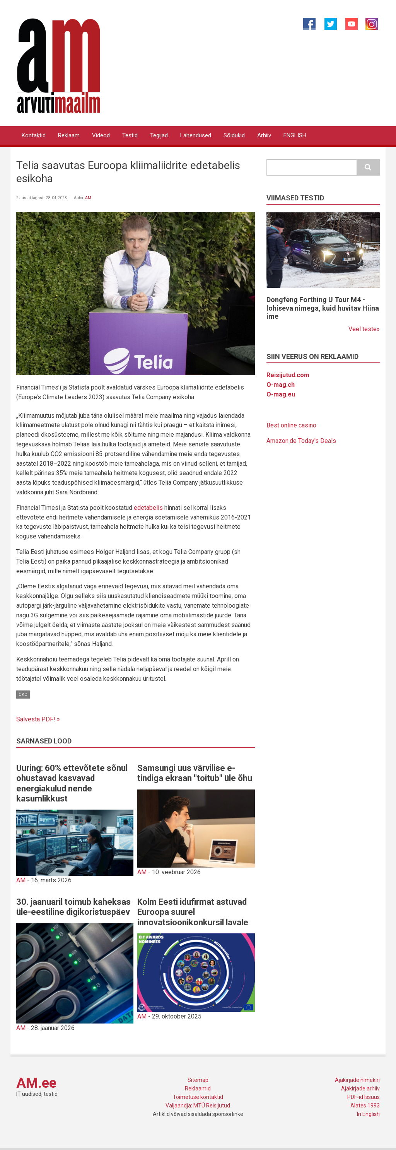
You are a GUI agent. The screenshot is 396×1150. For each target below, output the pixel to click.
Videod (101, 135)
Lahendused (195, 135)
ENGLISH (294, 135)
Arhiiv (264, 135)
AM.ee (36, 1083)
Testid (130, 135)
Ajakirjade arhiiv (360, 1088)
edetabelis (148, 507)
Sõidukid (234, 135)
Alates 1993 (365, 1105)
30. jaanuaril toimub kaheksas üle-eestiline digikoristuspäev (73, 907)
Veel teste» (364, 329)
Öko (23, 694)
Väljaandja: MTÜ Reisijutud (198, 1105)
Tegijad (159, 135)
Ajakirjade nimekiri (357, 1080)
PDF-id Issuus (363, 1097)
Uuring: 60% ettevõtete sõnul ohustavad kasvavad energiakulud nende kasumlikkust (72, 783)
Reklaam (69, 135)
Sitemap (198, 1080)
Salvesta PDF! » (38, 719)
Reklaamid (198, 1088)
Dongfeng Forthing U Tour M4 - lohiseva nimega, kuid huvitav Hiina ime (322, 308)
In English (368, 1114)
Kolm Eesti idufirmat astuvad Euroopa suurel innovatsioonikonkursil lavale (192, 912)
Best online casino (291, 425)
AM (88, 198)
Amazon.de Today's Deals (301, 440)
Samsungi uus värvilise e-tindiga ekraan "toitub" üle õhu (194, 773)
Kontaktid (34, 135)
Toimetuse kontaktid (198, 1097)
